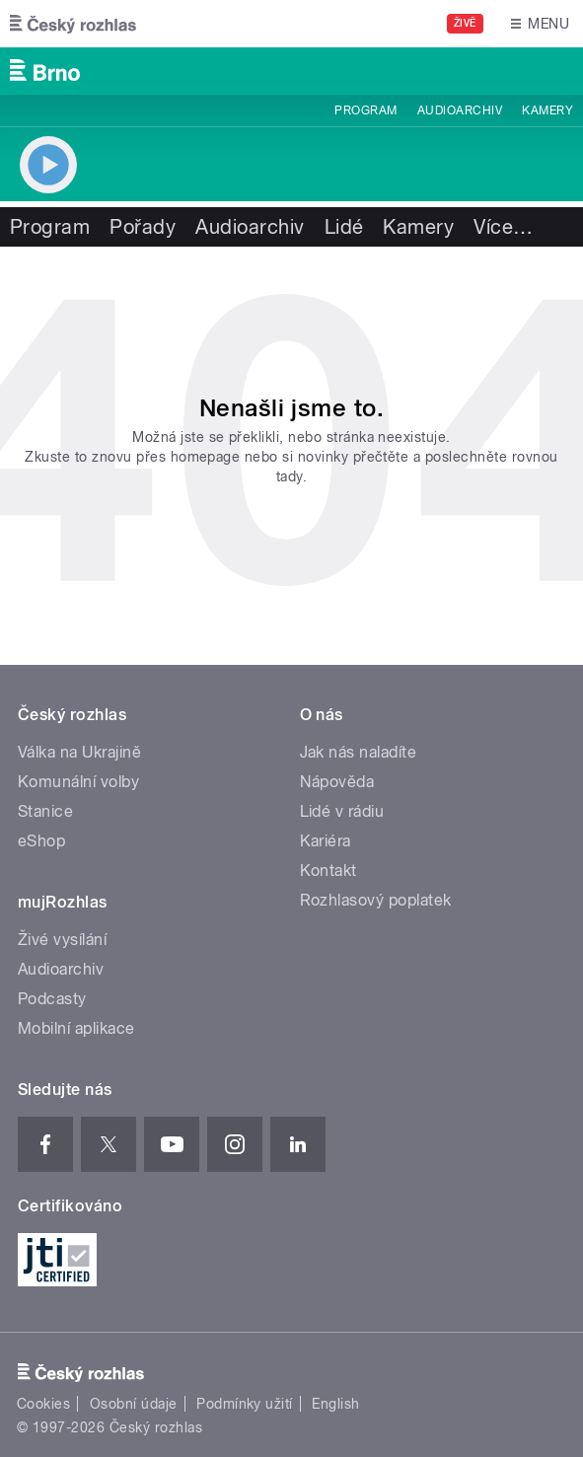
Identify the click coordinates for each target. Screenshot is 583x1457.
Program (365, 110)
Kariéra (325, 841)
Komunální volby (78, 781)
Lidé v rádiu (342, 811)
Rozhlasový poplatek (376, 900)
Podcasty (52, 998)
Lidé (344, 227)
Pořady (142, 227)
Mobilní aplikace (76, 1028)
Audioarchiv (459, 110)
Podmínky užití (244, 1404)
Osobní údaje (134, 1404)
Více (503, 227)
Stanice (45, 811)
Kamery (547, 110)
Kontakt (328, 870)
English (335, 1404)
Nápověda (337, 781)
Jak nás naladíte (358, 752)
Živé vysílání (62, 939)
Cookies (43, 1404)
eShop (41, 841)
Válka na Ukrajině (79, 752)
